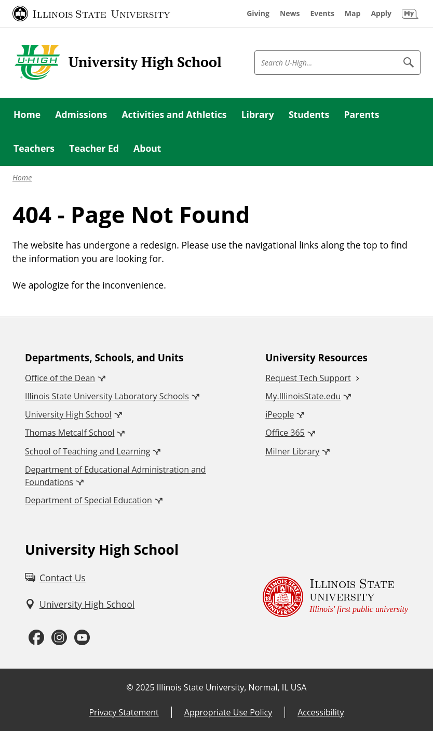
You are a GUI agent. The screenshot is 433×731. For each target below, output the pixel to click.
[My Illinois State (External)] (410, 13)
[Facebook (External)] (36, 637)
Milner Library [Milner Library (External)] (292, 451)
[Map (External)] (353, 13)
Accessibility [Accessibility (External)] (320, 712)
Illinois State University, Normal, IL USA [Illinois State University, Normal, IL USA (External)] (232, 687)
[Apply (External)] (381, 13)
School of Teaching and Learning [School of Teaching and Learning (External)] (87, 451)
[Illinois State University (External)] (91, 13)
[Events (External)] (322, 13)
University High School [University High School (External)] (68, 414)
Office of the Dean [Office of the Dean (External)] (60, 378)
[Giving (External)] (258, 13)
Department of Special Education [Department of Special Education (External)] (88, 500)
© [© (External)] (130, 687)
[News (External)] (290, 13)
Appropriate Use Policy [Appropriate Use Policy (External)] (228, 712)
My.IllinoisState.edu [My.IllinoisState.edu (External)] (303, 396)
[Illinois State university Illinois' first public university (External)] (335, 596)
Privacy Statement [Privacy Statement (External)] (123, 712)
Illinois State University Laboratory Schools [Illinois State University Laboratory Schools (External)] (107, 396)
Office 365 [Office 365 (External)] (285, 432)
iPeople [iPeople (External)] (279, 414)
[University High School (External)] (79, 604)
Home (22, 177)
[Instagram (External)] (59, 637)
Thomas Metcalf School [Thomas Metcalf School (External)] (69, 432)
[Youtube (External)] (82, 637)
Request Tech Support (307, 378)
